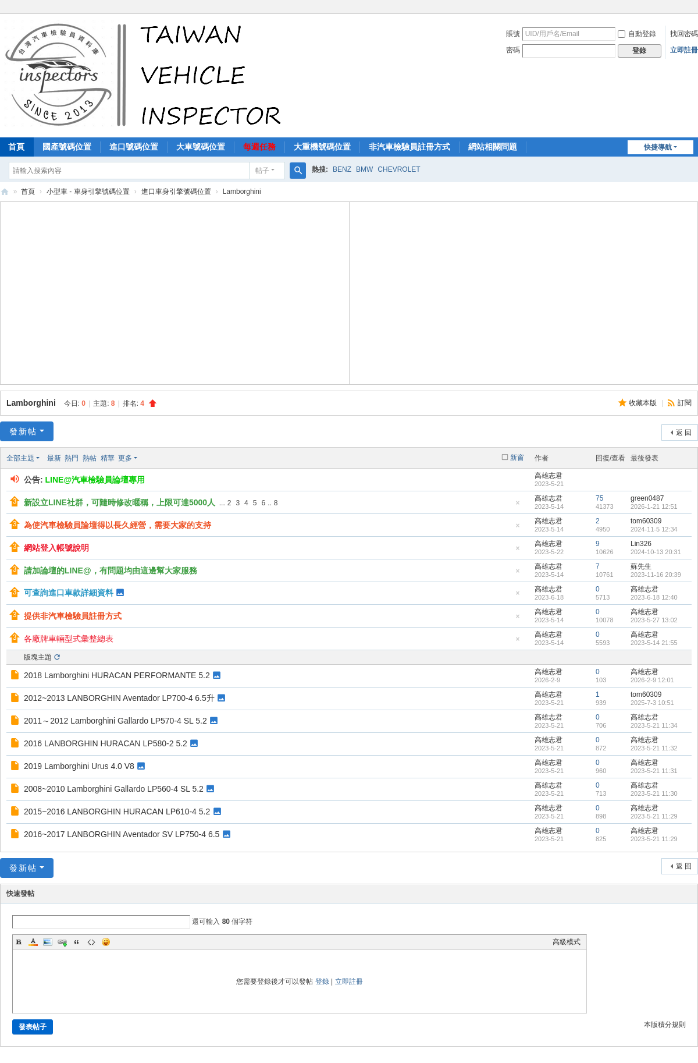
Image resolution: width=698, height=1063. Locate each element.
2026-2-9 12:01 (652, 679)
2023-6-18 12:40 (654, 597)
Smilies (106, 942)
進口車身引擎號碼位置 (176, 191)
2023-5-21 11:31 (654, 770)
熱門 (72, 458)
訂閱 (685, 403)
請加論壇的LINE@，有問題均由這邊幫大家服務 (110, 570)
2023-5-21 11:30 (654, 793)
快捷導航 (658, 147)
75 (599, 498)
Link (62, 942)
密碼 (513, 50)
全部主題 (20, 458)
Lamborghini (31, 403)
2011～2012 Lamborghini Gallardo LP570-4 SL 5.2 (115, 720)
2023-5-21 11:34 (654, 725)
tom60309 (646, 521)
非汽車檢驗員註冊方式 (409, 146)
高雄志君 (548, 476)
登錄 (322, 981)
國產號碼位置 (66, 146)
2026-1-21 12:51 (654, 506)
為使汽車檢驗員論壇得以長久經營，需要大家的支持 (117, 525)
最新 (54, 458)
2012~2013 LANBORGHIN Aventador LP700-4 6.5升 (119, 698)
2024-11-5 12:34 (654, 529)
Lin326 (641, 544)
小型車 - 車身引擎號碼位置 (88, 191)
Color (33, 942)
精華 (108, 458)
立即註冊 (684, 50)
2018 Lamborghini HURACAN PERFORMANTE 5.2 (117, 675)
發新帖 (23, 431)
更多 (125, 458)
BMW (364, 169)
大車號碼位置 (200, 146)
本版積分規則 (665, 1025)
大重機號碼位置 (322, 146)
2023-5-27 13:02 (654, 619)
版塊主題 (38, 657)
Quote (77, 942)
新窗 (517, 457)
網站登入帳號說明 (56, 547)
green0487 (647, 498)
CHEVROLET (399, 169)
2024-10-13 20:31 (656, 551)
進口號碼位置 (133, 146)
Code (91, 942)
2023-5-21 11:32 (654, 748)
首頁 (28, 191)
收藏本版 (643, 403)
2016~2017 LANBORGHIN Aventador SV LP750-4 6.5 (121, 834)
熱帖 (90, 458)
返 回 (684, 432)
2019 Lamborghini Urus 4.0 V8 (79, 766)
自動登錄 (637, 34)
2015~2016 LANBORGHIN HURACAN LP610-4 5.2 (117, 811)
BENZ (342, 169)
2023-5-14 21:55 (654, 642)
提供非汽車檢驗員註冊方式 (73, 616)
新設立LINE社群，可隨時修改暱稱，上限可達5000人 (119, 502)
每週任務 (259, 146)
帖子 (262, 170)
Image (48, 942)
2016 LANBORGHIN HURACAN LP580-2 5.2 (105, 743)
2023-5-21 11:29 (654, 816)
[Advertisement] (174, 291)
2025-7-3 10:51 (652, 702)
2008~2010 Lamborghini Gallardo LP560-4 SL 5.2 (114, 788)
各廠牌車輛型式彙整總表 (68, 638)
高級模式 (567, 942)
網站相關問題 (492, 146)
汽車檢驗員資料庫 (4, 191)
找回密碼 (684, 34)
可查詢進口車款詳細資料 (68, 592)
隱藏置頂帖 (517, 551)
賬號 (513, 34)
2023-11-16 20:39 (656, 574)
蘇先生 (641, 566)
